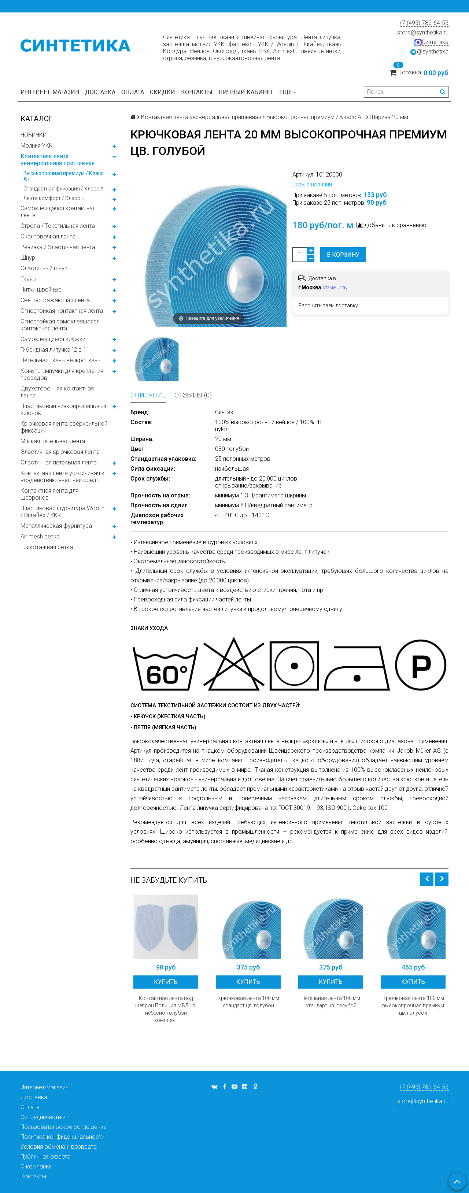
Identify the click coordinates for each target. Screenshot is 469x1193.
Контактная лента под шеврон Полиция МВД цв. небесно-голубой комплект (165, 1009)
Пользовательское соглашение (64, 1126)
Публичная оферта (45, 1156)
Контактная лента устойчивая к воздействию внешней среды (62, 477)
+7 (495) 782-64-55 (423, 22)
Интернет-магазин (50, 92)
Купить (166, 981)
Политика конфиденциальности (62, 1136)
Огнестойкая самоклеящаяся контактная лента (60, 325)
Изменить (335, 287)
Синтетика (431, 42)
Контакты (197, 92)
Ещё (287, 92)
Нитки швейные (41, 289)
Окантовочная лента (48, 236)
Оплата (132, 92)
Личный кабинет (245, 92)
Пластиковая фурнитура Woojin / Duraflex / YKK (62, 512)
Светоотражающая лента (55, 300)
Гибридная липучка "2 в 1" (54, 349)
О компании (36, 1166)
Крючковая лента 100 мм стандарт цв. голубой (248, 1001)
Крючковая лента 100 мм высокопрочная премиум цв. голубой (413, 1005)
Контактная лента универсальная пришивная (58, 160)
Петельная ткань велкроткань (61, 360)
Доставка (100, 92)
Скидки (162, 92)
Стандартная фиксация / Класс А (63, 189)
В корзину (343, 254)
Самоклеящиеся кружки (53, 339)
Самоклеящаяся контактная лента (58, 212)
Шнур (28, 257)
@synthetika (429, 51)
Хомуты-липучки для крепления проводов (62, 374)
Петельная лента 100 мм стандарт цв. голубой (331, 1001)
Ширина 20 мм (389, 117)
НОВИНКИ (34, 134)
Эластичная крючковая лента (60, 451)
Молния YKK (37, 145)
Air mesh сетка (40, 536)
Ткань (28, 278)
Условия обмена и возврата (59, 1146)
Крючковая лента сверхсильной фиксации (64, 427)
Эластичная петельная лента (59, 462)
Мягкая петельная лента (53, 441)
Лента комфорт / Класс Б (54, 198)
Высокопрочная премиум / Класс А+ (63, 176)
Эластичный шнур (44, 268)
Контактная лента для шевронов (49, 494)
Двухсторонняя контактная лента (57, 392)
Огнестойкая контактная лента (62, 310)
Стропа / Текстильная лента (58, 225)
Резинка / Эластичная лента (58, 247)
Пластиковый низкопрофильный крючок (63, 409)
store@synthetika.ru (422, 32)
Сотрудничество (43, 1117)
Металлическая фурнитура (56, 525)
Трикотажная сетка (47, 547)
